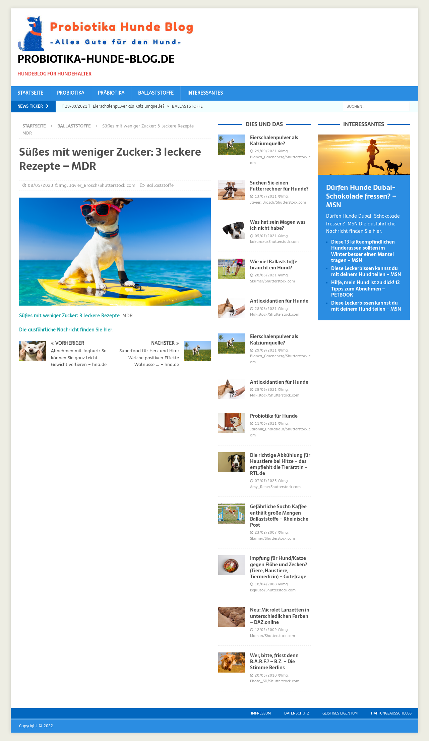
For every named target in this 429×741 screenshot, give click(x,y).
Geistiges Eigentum (340, 713)
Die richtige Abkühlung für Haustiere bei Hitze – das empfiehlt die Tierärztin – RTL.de (280, 464)
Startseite (30, 93)
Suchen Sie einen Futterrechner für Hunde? (279, 186)
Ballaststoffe (156, 93)
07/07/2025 (266, 481)
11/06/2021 (266, 423)
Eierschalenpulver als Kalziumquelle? (274, 140)
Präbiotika (111, 93)
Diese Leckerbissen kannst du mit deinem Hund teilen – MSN (366, 271)
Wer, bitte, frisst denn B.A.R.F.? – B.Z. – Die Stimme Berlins (274, 661)
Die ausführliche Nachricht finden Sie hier (65, 330)
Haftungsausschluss (391, 713)
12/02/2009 (266, 630)
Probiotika (70, 93)
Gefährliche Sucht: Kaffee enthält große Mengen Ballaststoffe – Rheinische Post (279, 516)
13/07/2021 (266, 196)
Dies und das (264, 124)
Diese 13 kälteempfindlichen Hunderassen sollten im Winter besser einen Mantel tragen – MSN (363, 251)
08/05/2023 (40, 185)
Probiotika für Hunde (274, 416)
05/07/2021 (266, 236)
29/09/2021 (266, 151)
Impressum (261, 713)
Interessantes (205, 93)
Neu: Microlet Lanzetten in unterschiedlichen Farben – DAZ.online (279, 616)
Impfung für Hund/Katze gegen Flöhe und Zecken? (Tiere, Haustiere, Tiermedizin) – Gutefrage (278, 567)
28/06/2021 (266, 275)
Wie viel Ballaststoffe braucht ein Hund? (273, 264)
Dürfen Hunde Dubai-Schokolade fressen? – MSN (361, 196)
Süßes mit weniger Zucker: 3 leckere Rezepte (69, 316)
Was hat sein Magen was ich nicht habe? (278, 225)
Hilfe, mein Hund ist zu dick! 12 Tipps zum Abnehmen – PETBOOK (365, 288)
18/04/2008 (266, 584)
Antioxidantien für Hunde (279, 301)
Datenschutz (296, 713)
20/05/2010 (266, 675)
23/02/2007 (266, 532)
